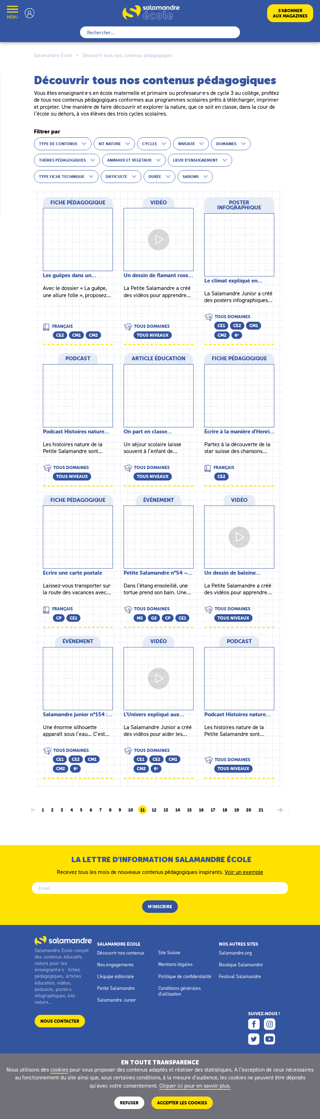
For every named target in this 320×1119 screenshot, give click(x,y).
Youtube (269, 1039)
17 (213, 810)
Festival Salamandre (240, 976)
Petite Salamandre (116, 988)
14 (177, 810)
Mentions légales (175, 964)
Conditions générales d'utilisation (179, 991)
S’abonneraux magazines (290, 13)
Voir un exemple (244, 871)
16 (201, 810)
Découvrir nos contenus (120, 953)
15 (189, 810)
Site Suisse (169, 952)
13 (166, 810)
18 (224, 810)
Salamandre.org (235, 953)
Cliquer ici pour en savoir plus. (195, 1085)
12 (154, 810)
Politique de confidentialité (184, 976)
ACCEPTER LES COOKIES (182, 1102)
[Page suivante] (280, 810)
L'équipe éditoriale (115, 976)
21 (261, 810)
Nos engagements (115, 964)
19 (236, 810)
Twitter (254, 1039)
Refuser (129, 1102)
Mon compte (30, 13)
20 (248, 810)
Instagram (269, 1024)
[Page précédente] (32, 810)
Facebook (254, 1024)
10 (130, 810)
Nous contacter (59, 1021)
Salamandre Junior (116, 1000)
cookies (59, 1069)
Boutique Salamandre (241, 964)
